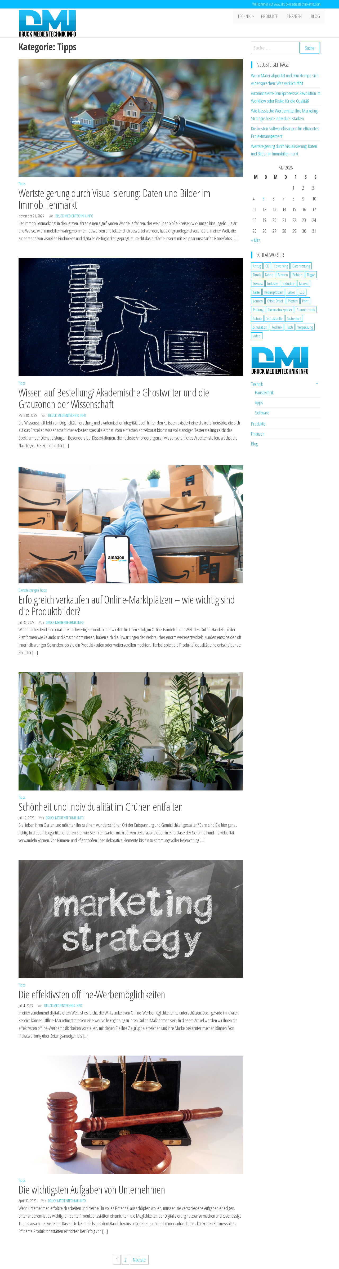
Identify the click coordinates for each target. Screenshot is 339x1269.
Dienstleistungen (29, 590)
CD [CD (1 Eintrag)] (267, 266)
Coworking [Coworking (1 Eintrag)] (281, 266)
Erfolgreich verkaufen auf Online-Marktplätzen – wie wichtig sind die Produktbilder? (127, 605)
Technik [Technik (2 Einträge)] (277, 327)
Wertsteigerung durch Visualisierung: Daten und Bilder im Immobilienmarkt (115, 199)
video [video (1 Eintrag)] (257, 335)
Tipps (22, 183)
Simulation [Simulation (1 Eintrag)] (260, 327)
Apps (259, 402)
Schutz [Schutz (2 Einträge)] (257, 318)
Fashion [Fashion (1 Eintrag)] (297, 274)
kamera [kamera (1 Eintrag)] (303, 283)
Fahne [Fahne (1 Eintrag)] (269, 274)
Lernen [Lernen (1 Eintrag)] (258, 300)
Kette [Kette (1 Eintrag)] (256, 292)
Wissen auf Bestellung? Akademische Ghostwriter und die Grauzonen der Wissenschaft (114, 398)
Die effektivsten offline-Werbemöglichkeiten (92, 994)
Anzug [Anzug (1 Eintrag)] (257, 266)
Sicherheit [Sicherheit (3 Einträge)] (294, 318)
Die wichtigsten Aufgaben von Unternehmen (92, 1189)
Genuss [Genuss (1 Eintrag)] (258, 283)
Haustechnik (264, 392)
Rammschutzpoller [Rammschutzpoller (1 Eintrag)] (280, 309)
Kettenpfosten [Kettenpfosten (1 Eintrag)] (273, 292)
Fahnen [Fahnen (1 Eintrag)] (283, 274)
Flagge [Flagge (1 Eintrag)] (311, 274)
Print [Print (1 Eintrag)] (305, 300)
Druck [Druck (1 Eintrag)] (257, 274)
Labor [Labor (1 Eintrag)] (291, 292)
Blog (315, 17)
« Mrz (255, 240)
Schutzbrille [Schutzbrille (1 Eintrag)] (274, 318)
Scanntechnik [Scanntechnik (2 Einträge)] (306, 309)
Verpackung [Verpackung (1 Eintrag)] (305, 327)
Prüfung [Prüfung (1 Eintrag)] (258, 309)
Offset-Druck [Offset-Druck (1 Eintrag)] (275, 300)
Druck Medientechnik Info (74, 215)
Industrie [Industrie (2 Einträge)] (289, 283)
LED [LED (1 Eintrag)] (302, 292)
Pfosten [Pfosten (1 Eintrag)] (293, 300)
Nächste (139, 1260)
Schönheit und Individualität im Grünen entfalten (101, 806)
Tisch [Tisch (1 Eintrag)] (290, 327)
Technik (246, 17)
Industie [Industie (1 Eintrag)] (272, 283)
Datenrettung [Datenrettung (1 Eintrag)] (301, 266)
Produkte (272, 17)
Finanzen (296, 17)
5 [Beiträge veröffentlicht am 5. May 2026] (263, 198)
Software (262, 412)
